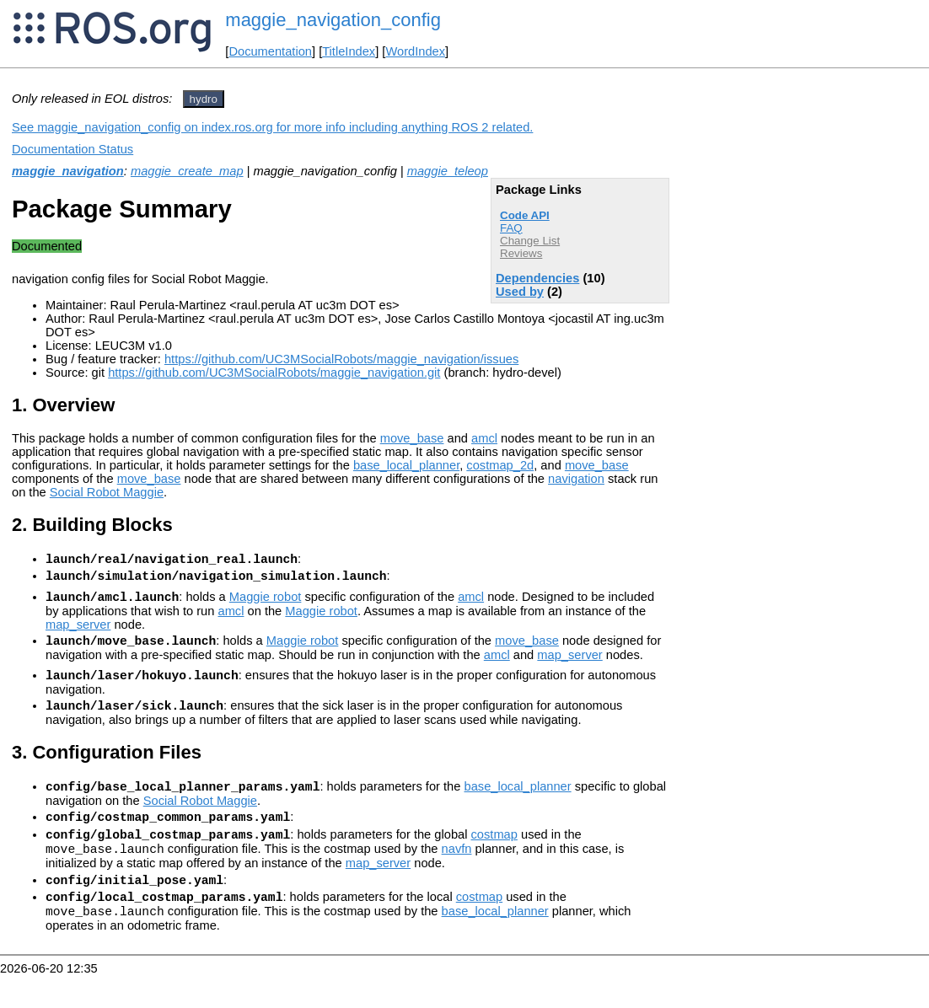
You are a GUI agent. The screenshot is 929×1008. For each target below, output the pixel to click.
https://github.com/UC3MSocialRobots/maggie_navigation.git (274, 372)
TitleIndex (348, 51)
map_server (78, 632)
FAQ (511, 228)
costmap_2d (500, 465)
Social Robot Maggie (107, 492)
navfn (457, 874)
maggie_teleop (447, 171)
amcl (484, 438)
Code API (525, 215)
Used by (520, 291)
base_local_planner (406, 465)
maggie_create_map (187, 171)
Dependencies (537, 278)
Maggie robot (265, 604)
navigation (576, 478)
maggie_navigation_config (333, 19)
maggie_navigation (68, 171)
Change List (530, 240)
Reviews (521, 253)
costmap (493, 857)
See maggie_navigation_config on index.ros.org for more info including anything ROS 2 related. (272, 127)
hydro (203, 99)
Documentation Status (72, 149)
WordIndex (415, 51)
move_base (412, 438)
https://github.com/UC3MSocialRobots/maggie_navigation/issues (341, 359)
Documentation (270, 51)
